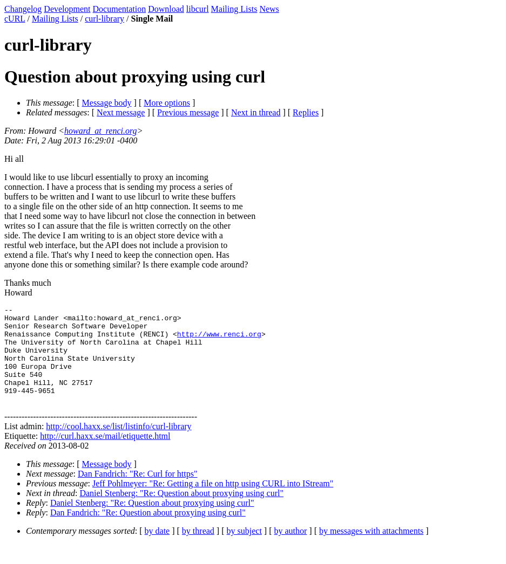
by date (157, 550)
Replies (306, 112)
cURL (14, 18)
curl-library (104, 18)
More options (167, 102)
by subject (244, 550)
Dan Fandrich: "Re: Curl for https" (137, 493)
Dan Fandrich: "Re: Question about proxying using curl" (148, 532)
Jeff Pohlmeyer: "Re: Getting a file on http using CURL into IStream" (212, 502)
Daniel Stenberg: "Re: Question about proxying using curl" (181, 512)
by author (290, 550)
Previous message (188, 112)
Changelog (23, 8)
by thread (198, 550)
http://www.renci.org (219, 340)
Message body (107, 102)
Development (67, 8)
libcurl (197, 8)
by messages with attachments (371, 550)
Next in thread (256, 112)
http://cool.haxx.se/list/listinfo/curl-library (118, 445)
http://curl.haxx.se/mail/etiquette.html (105, 455)
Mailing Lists (234, 8)
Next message (121, 112)
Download (166, 8)
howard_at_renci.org (100, 130)
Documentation (119, 8)
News (269, 8)
